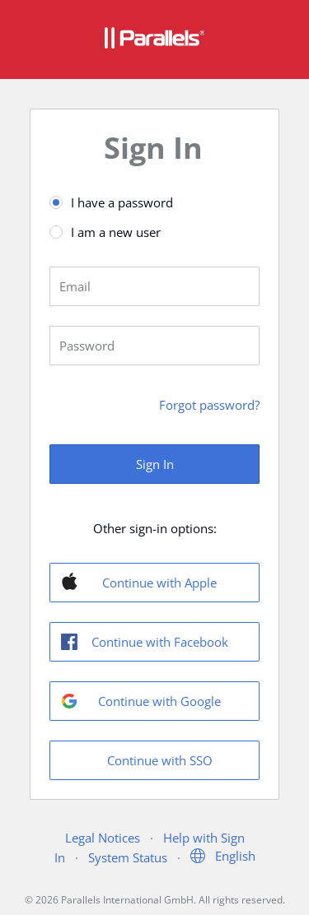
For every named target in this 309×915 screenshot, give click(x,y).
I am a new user (116, 232)
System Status (127, 857)
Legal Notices (102, 837)
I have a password (122, 202)
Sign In (155, 464)
